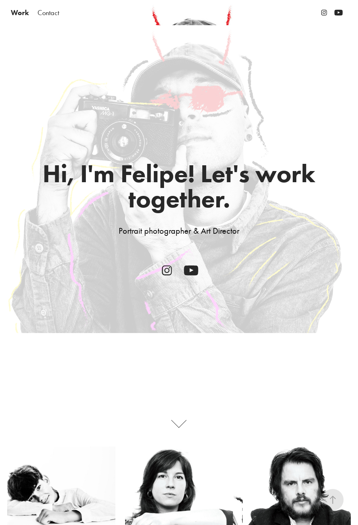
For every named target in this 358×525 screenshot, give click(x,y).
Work (20, 12)
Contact (48, 12)
